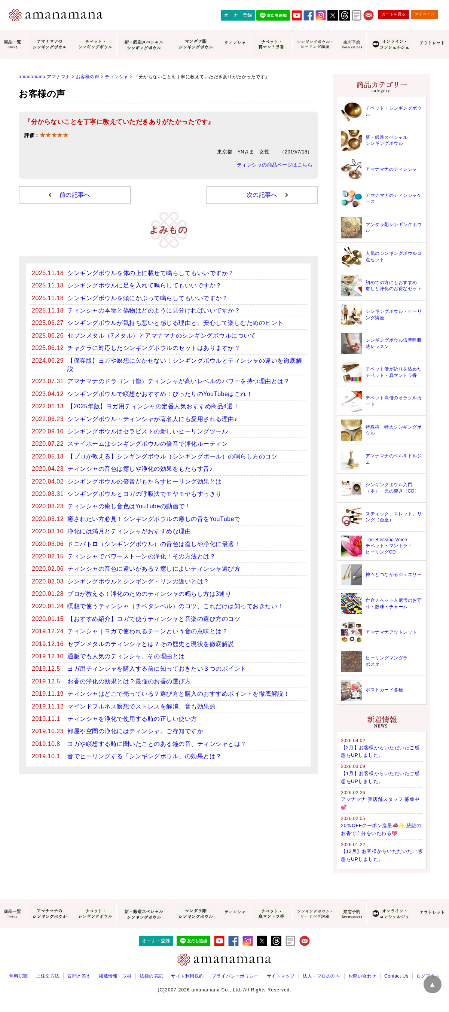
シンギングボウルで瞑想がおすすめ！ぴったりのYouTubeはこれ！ (160, 394)
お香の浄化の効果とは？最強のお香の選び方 (129, 681)
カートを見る (394, 14)
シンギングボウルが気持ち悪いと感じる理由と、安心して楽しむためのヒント (175, 323)
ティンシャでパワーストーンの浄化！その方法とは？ (141, 556)
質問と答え (79, 976)
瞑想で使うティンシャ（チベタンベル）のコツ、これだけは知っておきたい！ (175, 606)
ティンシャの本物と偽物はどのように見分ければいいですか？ (153, 310)
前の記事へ (75, 195)
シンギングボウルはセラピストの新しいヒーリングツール (147, 431)
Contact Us (396, 976)
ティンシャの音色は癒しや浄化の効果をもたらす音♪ (140, 469)
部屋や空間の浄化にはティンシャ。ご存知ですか (135, 731)
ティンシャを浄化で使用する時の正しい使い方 (132, 719)
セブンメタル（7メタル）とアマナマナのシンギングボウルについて (161, 335)
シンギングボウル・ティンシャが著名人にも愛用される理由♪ (152, 419)
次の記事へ (262, 195)
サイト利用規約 (187, 976)
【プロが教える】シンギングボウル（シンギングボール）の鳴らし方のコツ (172, 456)
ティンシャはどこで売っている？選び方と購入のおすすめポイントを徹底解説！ (178, 694)
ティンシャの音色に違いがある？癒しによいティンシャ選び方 (153, 569)
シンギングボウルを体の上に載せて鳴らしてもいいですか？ (150, 273)
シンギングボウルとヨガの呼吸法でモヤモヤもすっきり (144, 494)
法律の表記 (151, 976)
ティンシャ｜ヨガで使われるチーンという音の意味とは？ (147, 631)
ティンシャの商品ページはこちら (275, 165)
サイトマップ (281, 976)
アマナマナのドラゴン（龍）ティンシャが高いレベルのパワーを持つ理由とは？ (178, 381)
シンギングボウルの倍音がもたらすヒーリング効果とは (144, 481)
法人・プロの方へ (321, 976)
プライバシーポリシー (235, 976)
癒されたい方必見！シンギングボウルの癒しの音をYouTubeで (153, 519)
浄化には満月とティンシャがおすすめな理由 (129, 531)
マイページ (425, 14)
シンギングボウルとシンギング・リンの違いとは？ (138, 581)
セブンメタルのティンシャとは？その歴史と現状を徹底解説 (150, 644)
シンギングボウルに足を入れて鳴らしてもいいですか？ (144, 285)
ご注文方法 (47, 976)
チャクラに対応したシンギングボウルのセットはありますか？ (153, 348)
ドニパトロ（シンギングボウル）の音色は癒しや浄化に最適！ (153, 544)
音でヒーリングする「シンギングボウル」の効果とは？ (144, 756)
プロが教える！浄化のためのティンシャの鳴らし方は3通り (149, 594)
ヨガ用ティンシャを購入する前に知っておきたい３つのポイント (157, 668)
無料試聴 (18, 976)
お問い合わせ (362, 976)
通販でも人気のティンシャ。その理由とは (126, 656)
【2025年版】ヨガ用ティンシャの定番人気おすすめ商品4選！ (153, 406)
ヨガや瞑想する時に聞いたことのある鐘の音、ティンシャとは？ (157, 744)
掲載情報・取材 (115, 976)
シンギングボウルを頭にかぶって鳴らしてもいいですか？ (147, 298)
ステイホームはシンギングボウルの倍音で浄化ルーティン (147, 444)
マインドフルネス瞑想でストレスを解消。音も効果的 (141, 706)
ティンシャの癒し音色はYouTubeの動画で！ (129, 506)
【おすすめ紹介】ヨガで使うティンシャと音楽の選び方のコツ (153, 619)
